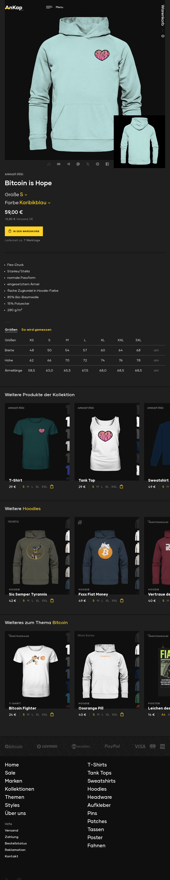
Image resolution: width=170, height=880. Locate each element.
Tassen (95, 829)
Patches (97, 821)
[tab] (85, 355)
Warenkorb (163, 21)
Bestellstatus (16, 843)
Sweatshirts (101, 781)
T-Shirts (97, 765)
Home (12, 765)
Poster (95, 837)
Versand (11, 830)
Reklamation (15, 850)
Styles (12, 805)
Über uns (15, 813)
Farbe (12, 202)
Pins (92, 813)
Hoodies (32, 509)
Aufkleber (99, 805)
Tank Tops (99, 773)
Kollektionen (19, 789)
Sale (10, 773)
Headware (99, 797)
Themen (14, 797)
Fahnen (96, 845)
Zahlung (11, 837)
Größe (12, 194)
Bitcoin (60, 623)
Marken (13, 781)
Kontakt (11, 856)
